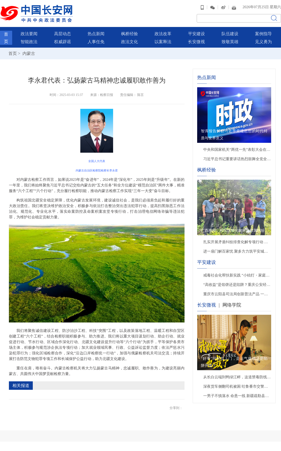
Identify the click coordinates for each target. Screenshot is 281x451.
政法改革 (163, 33)
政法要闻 (29, 33)
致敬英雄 (230, 41)
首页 (12, 53)
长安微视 (196, 41)
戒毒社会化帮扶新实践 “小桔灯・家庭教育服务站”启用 (237, 275)
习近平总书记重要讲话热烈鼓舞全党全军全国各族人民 (237, 159)
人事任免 (96, 41)
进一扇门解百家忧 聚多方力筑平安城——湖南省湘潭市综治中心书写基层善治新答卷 (237, 251)
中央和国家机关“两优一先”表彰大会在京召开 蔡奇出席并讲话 (237, 150)
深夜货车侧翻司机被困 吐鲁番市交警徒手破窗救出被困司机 (237, 386)
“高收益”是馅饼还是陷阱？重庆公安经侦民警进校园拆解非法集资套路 (237, 285)
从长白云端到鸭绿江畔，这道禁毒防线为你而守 (237, 377)
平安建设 (196, 33)
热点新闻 (96, 33)
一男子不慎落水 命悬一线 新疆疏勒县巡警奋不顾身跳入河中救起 (237, 396)
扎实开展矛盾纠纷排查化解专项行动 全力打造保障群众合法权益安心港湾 (237, 242)
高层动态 (62, 33)
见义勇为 (263, 41)
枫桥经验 (129, 33)
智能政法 (29, 41)
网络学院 (231, 304)
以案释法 (163, 41)
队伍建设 (230, 33)
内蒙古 (28, 53)
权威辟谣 (62, 41)
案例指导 (263, 33)
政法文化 (129, 41)
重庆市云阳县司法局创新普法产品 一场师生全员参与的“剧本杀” (237, 294)
